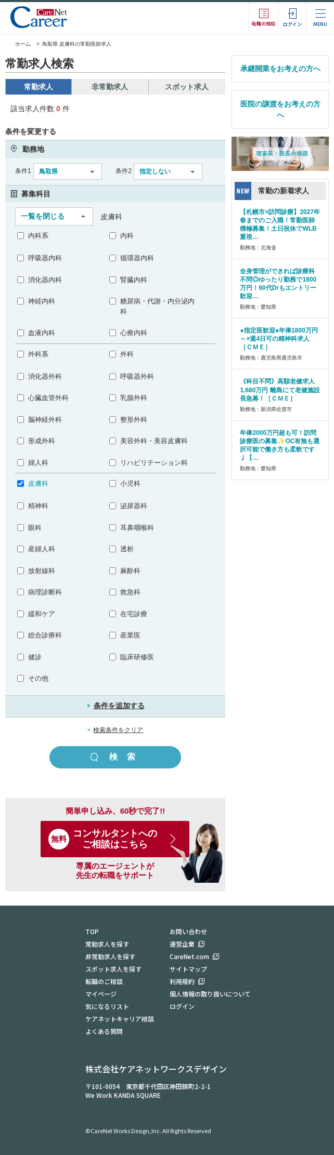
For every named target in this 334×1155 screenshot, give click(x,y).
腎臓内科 (133, 280)
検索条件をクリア (118, 730)
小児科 (130, 483)
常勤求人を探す (107, 943)
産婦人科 (41, 549)
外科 (127, 354)
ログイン (182, 1006)
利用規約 (182, 981)
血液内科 (41, 333)
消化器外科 (45, 376)
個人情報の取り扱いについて (210, 993)
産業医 (130, 635)
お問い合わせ (188, 931)
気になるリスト (107, 1006)
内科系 (38, 236)
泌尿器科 (133, 506)
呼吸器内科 (45, 258)
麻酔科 (130, 571)
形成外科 (41, 441)
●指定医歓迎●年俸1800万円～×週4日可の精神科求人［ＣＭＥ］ (278, 339)
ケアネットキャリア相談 (119, 1018)
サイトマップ (188, 968)
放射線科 (41, 571)
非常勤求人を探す (110, 956)
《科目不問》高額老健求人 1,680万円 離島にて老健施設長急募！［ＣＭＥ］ (279, 390)
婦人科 (38, 463)
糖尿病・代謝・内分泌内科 (157, 306)
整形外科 (133, 419)
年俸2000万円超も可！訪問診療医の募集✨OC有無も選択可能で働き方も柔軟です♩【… (279, 445)
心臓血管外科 (48, 398)
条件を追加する (115, 705)
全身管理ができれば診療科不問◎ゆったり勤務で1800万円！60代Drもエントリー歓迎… (278, 284)
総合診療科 (45, 635)
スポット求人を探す (113, 968)
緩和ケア (41, 614)
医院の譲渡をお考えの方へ (280, 109)
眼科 (35, 528)
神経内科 (41, 301)
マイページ (101, 993)
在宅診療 (133, 614)
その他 (38, 678)
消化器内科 (45, 280)
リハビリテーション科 (154, 463)
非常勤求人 (110, 87)
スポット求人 (187, 87)
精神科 (38, 506)
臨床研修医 (137, 657)
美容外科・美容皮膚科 (154, 441)
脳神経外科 (45, 419)
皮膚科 (38, 483)
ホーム (18, 44)
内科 (127, 236)
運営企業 (182, 943)
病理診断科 (45, 592)
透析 (127, 549)
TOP (92, 931)
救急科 (130, 592)
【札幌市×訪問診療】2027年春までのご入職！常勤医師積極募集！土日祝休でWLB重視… (280, 224)
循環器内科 (137, 258)
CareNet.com (189, 956)
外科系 (38, 354)
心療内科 (133, 333)
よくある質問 (104, 1031)
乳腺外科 (133, 398)
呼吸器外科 (137, 376)
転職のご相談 (104, 981)
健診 (35, 657)
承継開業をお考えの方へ (280, 68)
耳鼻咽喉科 (137, 528)
